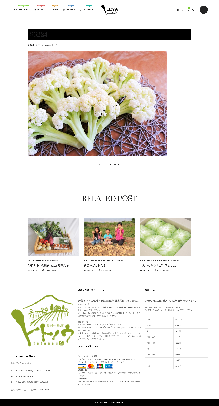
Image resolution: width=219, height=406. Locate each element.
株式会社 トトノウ (34, 45)
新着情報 (120, 260)
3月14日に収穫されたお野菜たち (48, 265)
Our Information (36, 260)
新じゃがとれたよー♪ (97, 265)
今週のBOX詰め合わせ (53, 260)
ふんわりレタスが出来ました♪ (158, 265)
